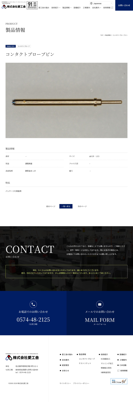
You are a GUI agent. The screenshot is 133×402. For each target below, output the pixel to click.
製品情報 (108, 35)
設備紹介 (123, 354)
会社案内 (65, 359)
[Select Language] (101, 3)
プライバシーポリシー (81, 383)
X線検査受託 (106, 372)
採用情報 (123, 370)
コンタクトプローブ (87, 358)
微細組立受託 (106, 367)
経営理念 (65, 365)
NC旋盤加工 (106, 358)
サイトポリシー (65, 383)
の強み (67, 354)
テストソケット (85, 363)
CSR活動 (123, 365)
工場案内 (123, 359)
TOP (101, 35)
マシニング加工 (107, 363)
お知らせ (65, 370)
